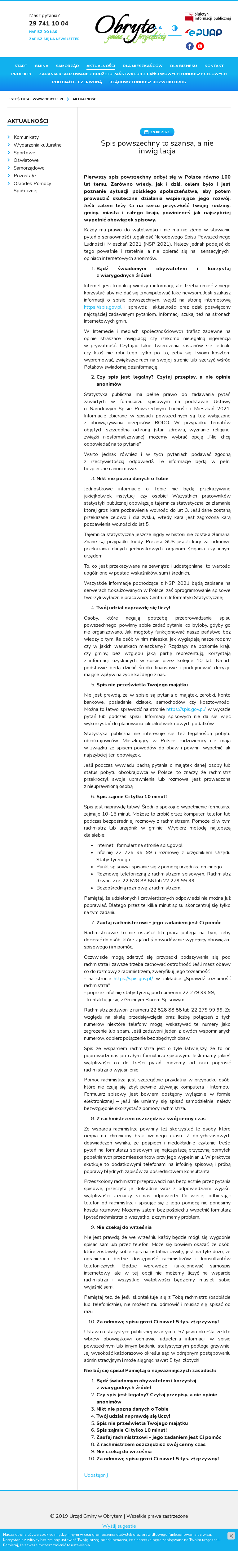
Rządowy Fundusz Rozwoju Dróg (147, 82)
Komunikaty (26, 137)
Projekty (21, 73)
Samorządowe (29, 168)
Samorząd (67, 65)
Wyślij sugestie (119, 1526)
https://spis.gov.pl (102, 307)
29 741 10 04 (48, 23)
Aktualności (100, 65)
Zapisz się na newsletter (54, 39)
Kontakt (214, 65)
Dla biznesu (183, 65)
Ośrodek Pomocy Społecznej (32, 187)
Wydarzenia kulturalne (38, 145)
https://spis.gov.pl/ (186, 709)
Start (21, 65)
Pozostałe (25, 175)
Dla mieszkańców (143, 65)
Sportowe (24, 152)
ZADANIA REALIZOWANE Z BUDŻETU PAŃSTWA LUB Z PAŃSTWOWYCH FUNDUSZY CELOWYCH (133, 73)
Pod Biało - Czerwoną (77, 82)
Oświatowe (26, 160)
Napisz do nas (43, 32)
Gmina (41, 65)
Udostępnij (96, 1475)
